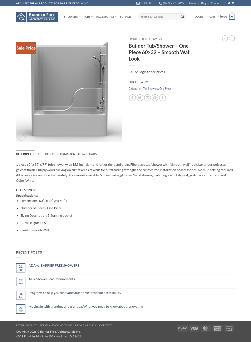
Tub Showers (152, 39)
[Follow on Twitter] (229, 3)
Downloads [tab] (87, 154)
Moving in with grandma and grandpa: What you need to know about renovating (86, 306)
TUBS (88, 17)
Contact (216, 3)
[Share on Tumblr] (162, 97)
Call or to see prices (147, 72)
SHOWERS (72, 17)
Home (192, 3)
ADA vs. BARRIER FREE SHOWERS (54, 265)
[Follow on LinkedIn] (233, 3)
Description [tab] (25, 154)
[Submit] (182, 16)
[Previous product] (232, 38)
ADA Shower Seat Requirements (52, 279)
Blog (203, 3)
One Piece (165, 88)
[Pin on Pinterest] (155, 97)
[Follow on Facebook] (225, 3)
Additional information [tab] (56, 154)
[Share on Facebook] (132, 97)
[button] (199, 16)
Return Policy (26, 325)
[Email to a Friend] (147, 97)
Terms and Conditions (56, 325)
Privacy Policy (86, 325)
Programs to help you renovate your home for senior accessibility (75, 293)
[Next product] (225, 38)
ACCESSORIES (106, 17)
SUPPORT (128, 17)
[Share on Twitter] (140, 97)
